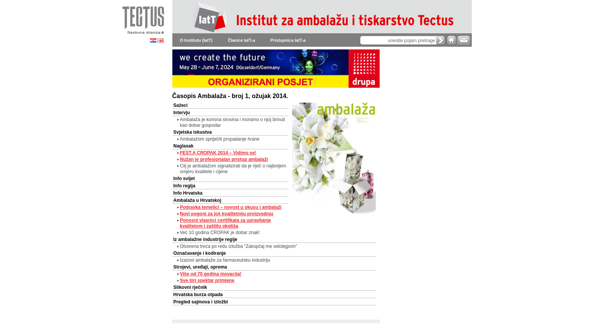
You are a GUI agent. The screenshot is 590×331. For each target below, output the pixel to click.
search (440, 40)
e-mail (463, 40)
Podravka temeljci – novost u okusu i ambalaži (231, 207)
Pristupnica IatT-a (288, 40)
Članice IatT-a (241, 40)
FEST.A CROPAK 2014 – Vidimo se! (218, 153)
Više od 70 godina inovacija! (211, 274)
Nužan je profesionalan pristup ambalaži (224, 159)
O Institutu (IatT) (196, 40)
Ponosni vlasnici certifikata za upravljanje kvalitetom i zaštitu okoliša (225, 223)
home (451, 40)
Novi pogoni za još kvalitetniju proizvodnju (226, 213)
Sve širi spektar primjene (207, 280)
